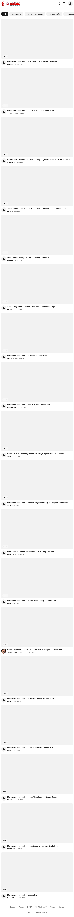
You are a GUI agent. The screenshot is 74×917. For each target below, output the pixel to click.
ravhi (9, 603)
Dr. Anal (9, 309)
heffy (9, 211)
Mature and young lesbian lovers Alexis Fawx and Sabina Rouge (32, 797)
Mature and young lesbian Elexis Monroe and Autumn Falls (30, 748)
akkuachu (10, 358)
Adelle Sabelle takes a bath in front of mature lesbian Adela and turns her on (37, 209)
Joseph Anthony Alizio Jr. (15, 652)
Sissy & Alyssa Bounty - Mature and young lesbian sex (28, 258)
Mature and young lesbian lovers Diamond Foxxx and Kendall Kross (33, 846)
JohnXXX (10, 113)
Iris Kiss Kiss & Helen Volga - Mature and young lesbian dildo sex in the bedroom (38, 160)
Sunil (9, 505)
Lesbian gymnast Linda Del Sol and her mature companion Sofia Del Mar (35, 650)
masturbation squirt (35, 14)
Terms (21, 907)
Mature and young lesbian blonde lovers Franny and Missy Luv (31, 601)
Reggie (9, 848)
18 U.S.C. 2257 (41, 907)
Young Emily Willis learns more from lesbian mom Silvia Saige (31, 307)
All (5, 14)
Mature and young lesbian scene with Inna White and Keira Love (32, 61)
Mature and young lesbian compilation (22, 895)
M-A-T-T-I (10, 64)
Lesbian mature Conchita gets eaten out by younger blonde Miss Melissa (35, 454)
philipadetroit (11, 407)
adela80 (10, 162)
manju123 (10, 554)
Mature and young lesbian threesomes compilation (27, 356)
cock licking (16, 14)
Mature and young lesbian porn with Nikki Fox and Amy (28, 405)
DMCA (29, 907)
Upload (61, 907)
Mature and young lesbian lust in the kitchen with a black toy (30, 699)
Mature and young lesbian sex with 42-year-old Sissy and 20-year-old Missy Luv (38, 503)
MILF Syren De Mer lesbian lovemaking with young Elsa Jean (30, 552)
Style (9, 456)
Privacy (53, 907)
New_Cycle (10, 897)
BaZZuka (10, 800)
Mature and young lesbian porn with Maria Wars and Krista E (30, 111)
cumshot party (54, 14)
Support (13, 907)
